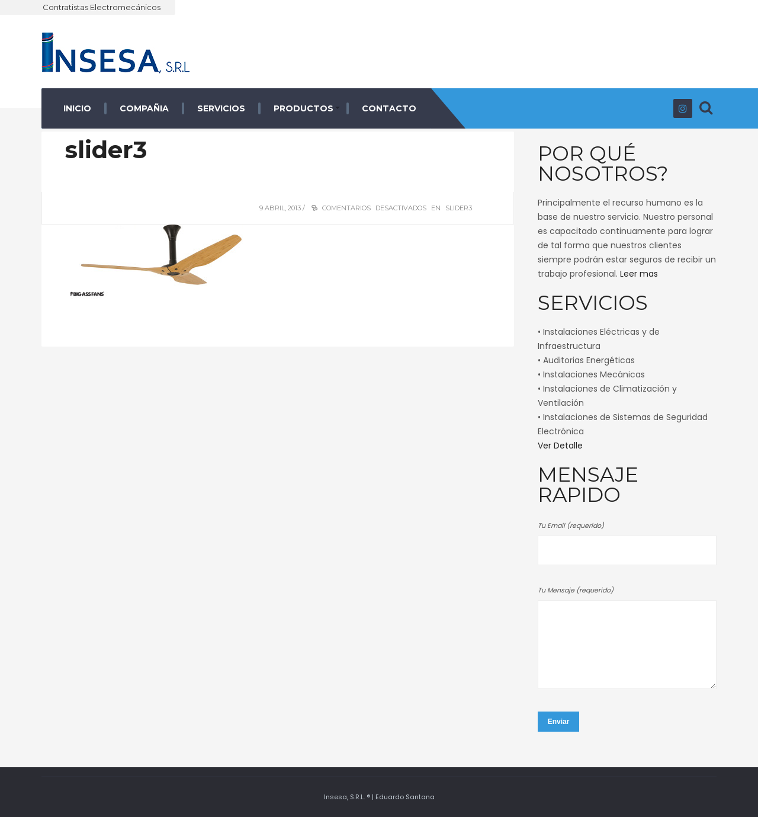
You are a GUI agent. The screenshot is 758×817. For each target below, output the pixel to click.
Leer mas (639, 274)
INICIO (77, 108)
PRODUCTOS (303, 108)
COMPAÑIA (144, 108)
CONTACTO (389, 108)
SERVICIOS (221, 108)
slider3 (106, 149)
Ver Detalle (560, 445)
